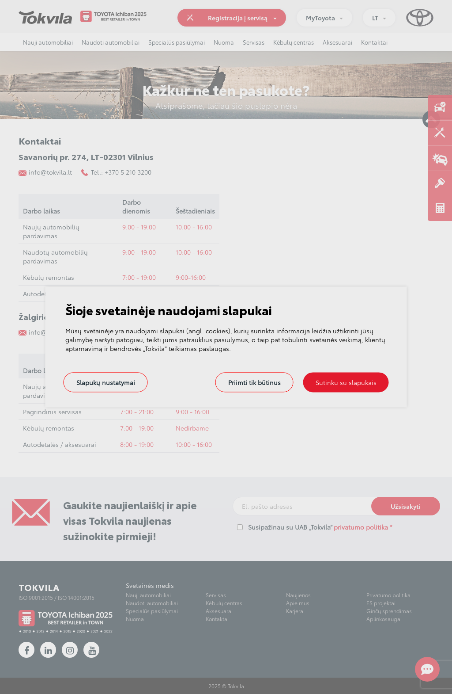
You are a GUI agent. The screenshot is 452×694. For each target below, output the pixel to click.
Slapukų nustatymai (105, 382)
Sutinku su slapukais (346, 382)
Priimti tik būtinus (254, 382)
